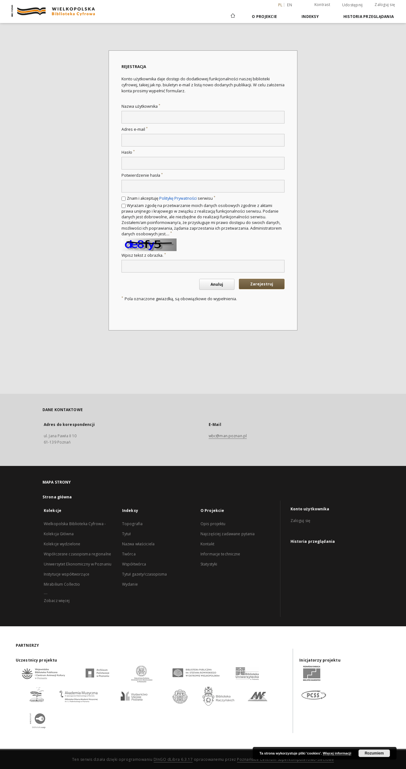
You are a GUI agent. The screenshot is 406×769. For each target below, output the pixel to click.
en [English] (289, 5)
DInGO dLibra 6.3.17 (173, 759)
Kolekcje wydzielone (62, 544)
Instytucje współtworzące (66, 574)
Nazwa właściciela (138, 544)
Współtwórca (134, 564)
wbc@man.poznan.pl (228, 436)
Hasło (128, 152)
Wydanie (130, 584)
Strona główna (57, 497)
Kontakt (207, 544)
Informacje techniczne (220, 554)
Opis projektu (213, 523)
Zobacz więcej (57, 600)
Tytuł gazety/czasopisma (144, 574)
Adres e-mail (134, 129)
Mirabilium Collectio (62, 584)
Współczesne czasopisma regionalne (77, 554)
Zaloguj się (385, 4)
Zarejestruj (261, 284)
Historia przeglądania (368, 16)
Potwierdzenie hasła (142, 175)
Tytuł (126, 534)
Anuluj (217, 284)
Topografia (132, 523)
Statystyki (208, 564)
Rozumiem (374, 753)
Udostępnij (352, 5)
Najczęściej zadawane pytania (227, 534)
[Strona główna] (232, 16)
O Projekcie (264, 16)
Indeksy (310, 16)
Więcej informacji (337, 753)
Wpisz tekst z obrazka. (143, 255)
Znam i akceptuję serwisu (171, 198)
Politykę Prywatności (178, 198)
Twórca (129, 554)
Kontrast (322, 4)
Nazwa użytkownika (140, 106)
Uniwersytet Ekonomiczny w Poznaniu (77, 564)
